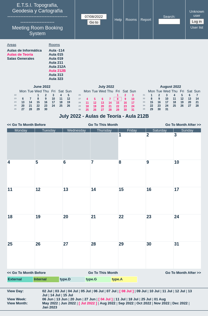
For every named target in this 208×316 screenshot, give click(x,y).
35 (144, 109)
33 (144, 102)
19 (68, 102)
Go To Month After (180, 125)
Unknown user (197, 13)
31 (132, 109)
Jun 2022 (68, 303)
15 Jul (68, 295)
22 (15, 95)
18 (60, 102)
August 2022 (170, 87)
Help (118, 20)
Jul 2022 (88, 303)
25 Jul (146, 299)
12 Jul (180, 291)
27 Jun (89, 299)
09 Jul (141, 291)
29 (38, 109)
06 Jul (99, 291)
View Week (16, 299)
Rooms (131, 20)
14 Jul (55, 295)
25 (15, 105)
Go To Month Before (29, 125)
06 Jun (47, 299)
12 (68, 98)
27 (22, 109)
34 (144, 105)
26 (68, 105)
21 (30, 105)
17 (53, 102)
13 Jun (61, 299)
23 (15, 98)
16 (45, 102)
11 (60, 98)
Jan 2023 (49, 307)
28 (30, 109)
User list (196, 27)
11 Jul (167, 291)
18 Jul (133, 299)
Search (168, 17)
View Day (14, 291)
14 (30, 102)
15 (38, 102)
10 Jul (155, 291)
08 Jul (127, 291)
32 (144, 98)
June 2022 (41, 87)
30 (45, 109)
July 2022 (106, 87)
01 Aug (160, 299)
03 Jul (60, 291)
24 (15, 102)
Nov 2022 (162, 303)
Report (146, 20)
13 (22, 102)
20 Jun (76, 299)
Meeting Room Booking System (37, 30)
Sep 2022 (126, 303)
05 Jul (86, 291)
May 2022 (50, 303)
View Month (17, 303)
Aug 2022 (108, 303)
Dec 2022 (179, 303)
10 (53, 98)
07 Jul (111, 291)
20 (22, 105)
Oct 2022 (143, 303)
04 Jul (73, 291)
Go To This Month (103, 125)
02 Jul (47, 291)
